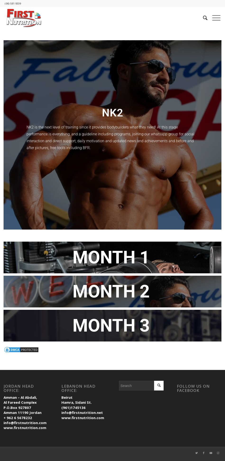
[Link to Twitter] (196, 455)
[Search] (202, 17)
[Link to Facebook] (203, 455)
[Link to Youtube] (210, 455)
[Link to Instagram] (217, 455)
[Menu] (213, 17)
